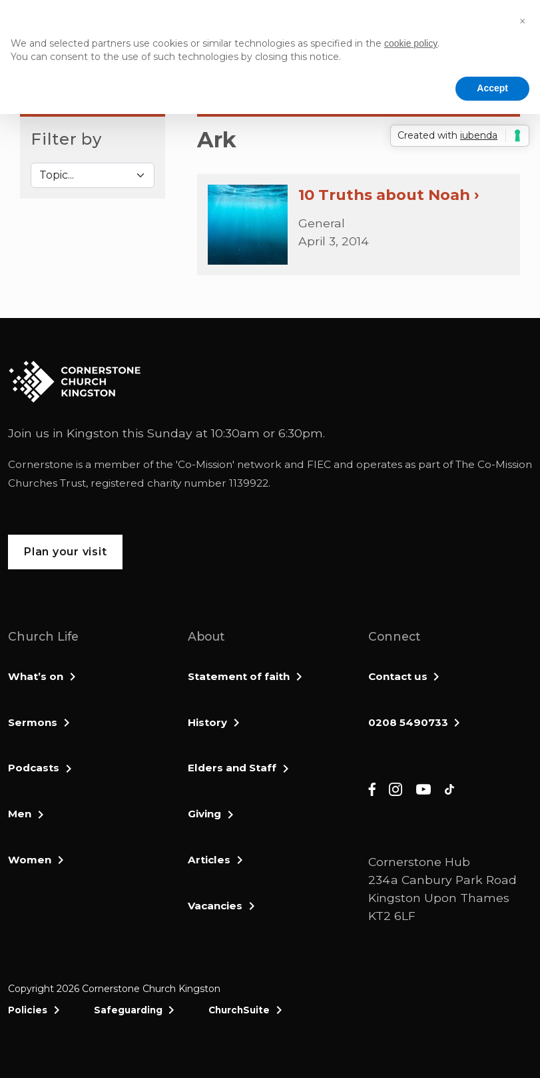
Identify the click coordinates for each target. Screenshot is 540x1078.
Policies (27, 1010)
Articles (209, 859)
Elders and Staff (232, 767)
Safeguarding (128, 1010)
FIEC (319, 464)
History (207, 722)
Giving (204, 813)
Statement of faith (239, 676)
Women (29, 859)
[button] (522, 21)
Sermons (32, 722)
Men (19, 813)
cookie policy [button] (410, 43)
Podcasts (33, 767)
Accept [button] (492, 88)
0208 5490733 (408, 722)
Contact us (397, 676)
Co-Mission (205, 464)
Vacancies (215, 905)
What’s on (35, 676)
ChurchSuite (239, 1010)
